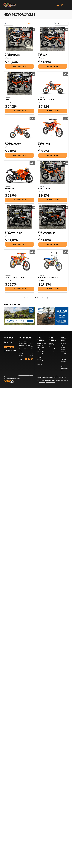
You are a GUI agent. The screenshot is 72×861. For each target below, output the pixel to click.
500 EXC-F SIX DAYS (48, 277)
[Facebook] (26, 359)
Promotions (63, 351)
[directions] (62, 5)
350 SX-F (42, 55)
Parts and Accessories (63, 358)
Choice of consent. (50, 382)
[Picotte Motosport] (11, 5)
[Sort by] (61, 24)
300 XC (8, 99)
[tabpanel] (26, 348)
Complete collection (39, 363)
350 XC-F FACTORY (14, 277)
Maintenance (64, 356)
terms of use (42, 382)
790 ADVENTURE (13, 233)
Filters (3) (8, 24)
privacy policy (64, 380)
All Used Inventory (51, 344)
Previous (28, 298)
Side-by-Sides (40, 351)
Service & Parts (64, 353)
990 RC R (9, 188)
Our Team (63, 347)
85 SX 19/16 (44, 188)
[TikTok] (32, 359)
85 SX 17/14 (44, 144)
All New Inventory (41, 343)
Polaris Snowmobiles (40, 360)
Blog (62, 345)
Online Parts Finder (63, 362)
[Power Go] (19, 381)
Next (45, 298)
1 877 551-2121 (10, 351)
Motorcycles (40, 345)
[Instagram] (29, 359)
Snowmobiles (40, 353)
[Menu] (67, 5)
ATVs (38, 349)
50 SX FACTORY (46, 99)
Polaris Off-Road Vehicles (41, 356)
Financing (51, 351)
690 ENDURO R (12, 55)
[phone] (57, 5)
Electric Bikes (40, 347)
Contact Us (63, 343)
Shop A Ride (13, 378)
